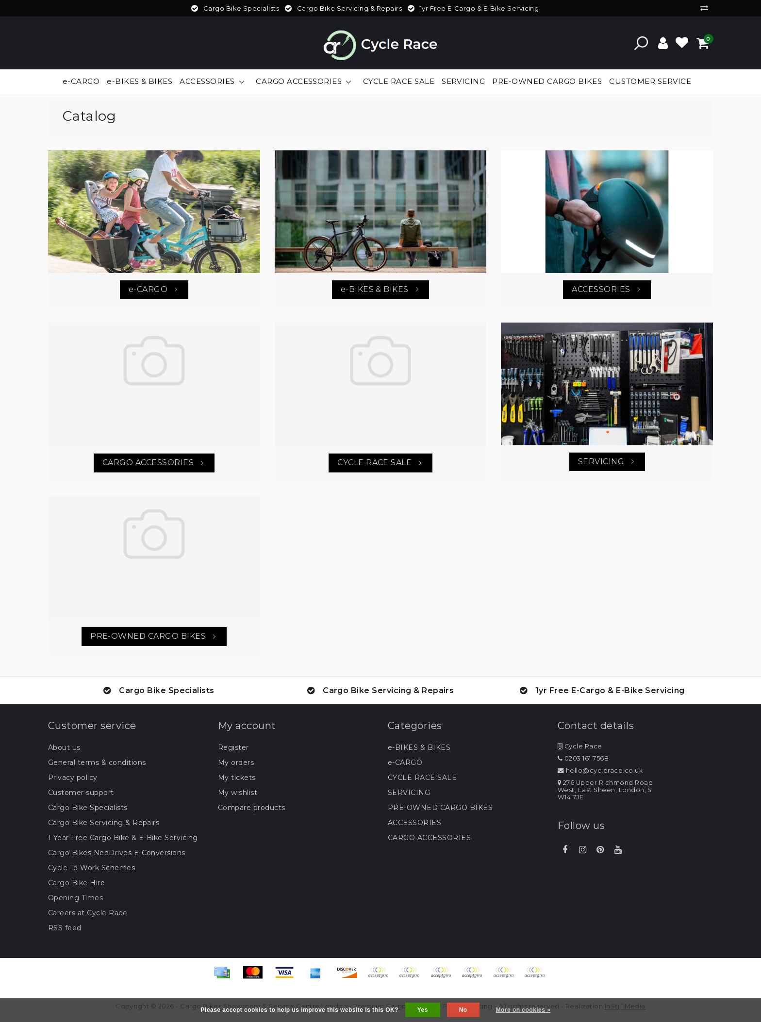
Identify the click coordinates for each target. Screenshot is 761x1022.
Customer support (81, 792)
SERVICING (409, 792)
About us (64, 747)
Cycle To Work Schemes (91, 867)
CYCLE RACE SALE (422, 777)
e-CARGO (405, 762)
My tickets (237, 777)
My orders (236, 762)
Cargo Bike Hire (76, 882)
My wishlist (237, 792)
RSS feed (65, 928)
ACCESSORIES (414, 822)
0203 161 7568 (583, 758)
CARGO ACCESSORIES (429, 837)
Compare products (251, 807)
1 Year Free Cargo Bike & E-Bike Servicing (123, 837)
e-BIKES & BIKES (419, 747)
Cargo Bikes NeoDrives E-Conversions (116, 852)
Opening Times (75, 897)
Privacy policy (73, 777)
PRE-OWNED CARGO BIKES (440, 807)
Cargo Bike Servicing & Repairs (103, 822)
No (463, 1009)
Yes (422, 1009)
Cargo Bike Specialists (88, 807)
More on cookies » (523, 1009)
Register (233, 747)
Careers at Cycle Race (87, 912)
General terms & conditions (97, 762)
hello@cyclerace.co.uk (600, 770)
